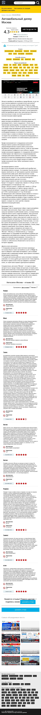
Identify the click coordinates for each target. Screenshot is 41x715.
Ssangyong (14, 703)
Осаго (34, 676)
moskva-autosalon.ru (22, 34)
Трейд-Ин (20, 678)
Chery (18, 689)
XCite (19, 705)
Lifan (28, 697)
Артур (5, 424)
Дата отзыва (25, 287)
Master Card (4, 684)
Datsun (33, 689)
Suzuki (19, 703)
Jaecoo (7, 697)
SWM (24, 703)
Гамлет (5, 535)
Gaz (37, 692)
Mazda (36, 697)
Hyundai (35, 695)
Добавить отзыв (28, 602)
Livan (32, 697)
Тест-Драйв (13, 678)
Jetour (12, 697)
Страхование (5, 678)
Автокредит (5, 676)
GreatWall (15, 695)
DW (9, 692)
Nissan (13, 700)
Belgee (7, 689)
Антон (5, 460)
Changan (13, 689)
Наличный (27, 684)
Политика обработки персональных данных (14, 712)
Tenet (33, 703)
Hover (30, 695)
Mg (2, 700)
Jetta (16, 697)
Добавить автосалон (8, 10)
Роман (5, 291)
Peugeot (22, 700)
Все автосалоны (7, 8)
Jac (3, 697)
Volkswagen (13, 705)
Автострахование (14, 676)
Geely (3, 695)
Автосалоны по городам (22, 8)
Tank (29, 703)
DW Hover (14, 692)
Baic (3, 689)
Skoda (3, 703)
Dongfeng (4, 692)
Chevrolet (23, 689)
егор (4, 565)
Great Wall (8, 695)
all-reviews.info (9, 711)
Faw (29, 692)
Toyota (3, 705)
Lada (24, 697)
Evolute (20, 692)
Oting (17, 700)
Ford (33, 692)
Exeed (24, 692)
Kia (20, 697)
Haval (20, 695)
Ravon (27, 700)
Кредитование (28, 676)
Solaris (8, 703)
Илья (5, 318)
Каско (21, 676)
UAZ (8, 705)
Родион (6, 489)
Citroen (28, 689)
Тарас (5, 352)
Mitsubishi (7, 700)
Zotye (23, 705)
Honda (25, 695)
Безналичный (16, 684)
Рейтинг (33, 287)
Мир (22, 684)
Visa (10, 684)
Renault (32, 700)
